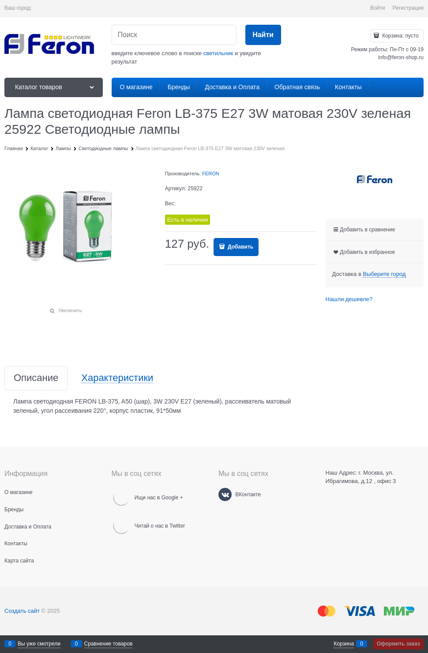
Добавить (239, 247)
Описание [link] (36, 378)
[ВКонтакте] (225, 494)
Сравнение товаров (108, 643)
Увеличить (70, 310)
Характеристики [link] (117, 378)
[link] (384, 274)
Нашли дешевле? (349, 299)
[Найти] (263, 35)
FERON (210, 173)
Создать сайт (22, 611)
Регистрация (408, 8)
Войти (377, 8)
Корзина (344, 643)
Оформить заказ (398, 644)
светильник (218, 53)
